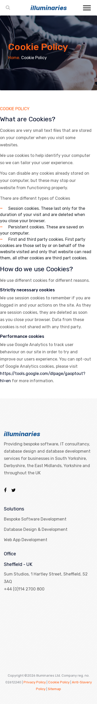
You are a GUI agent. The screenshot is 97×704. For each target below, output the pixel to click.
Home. (14, 57)
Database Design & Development (36, 529)
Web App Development (25, 539)
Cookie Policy (59, 682)
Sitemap (54, 689)
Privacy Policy (35, 682)
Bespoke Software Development (35, 519)
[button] (86, 6)
